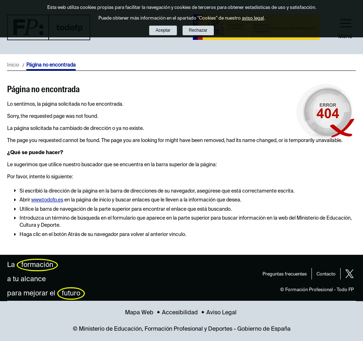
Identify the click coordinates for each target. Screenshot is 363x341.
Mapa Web (139, 313)
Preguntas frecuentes (284, 274)
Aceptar (163, 30)
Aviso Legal (221, 313)
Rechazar (198, 30)
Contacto (326, 274)
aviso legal (253, 18)
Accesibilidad (180, 313)
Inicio (13, 65)
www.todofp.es (47, 200)
